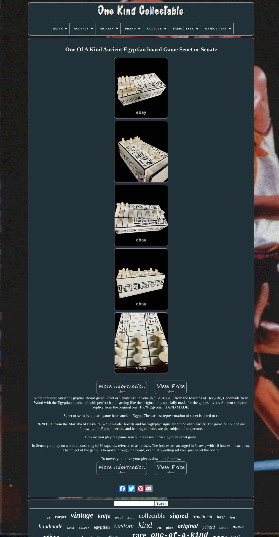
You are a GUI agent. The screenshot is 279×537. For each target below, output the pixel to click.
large (221, 517)
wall (159, 527)
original (188, 526)
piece (169, 527)
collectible (152, 515)
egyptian (102, 527)
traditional (202, 516)
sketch (130, 518)
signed (179, 515)
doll (49, 518)
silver (83, 528)
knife (104, 516)
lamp (233, 517)
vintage (82, 515)
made (238, 526)
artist (119, 517)
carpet (60, 517)
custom (124, 525)
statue (223, 527)
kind (145, 525)
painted (208, 527)
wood (70, 527)
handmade (50, 526)
